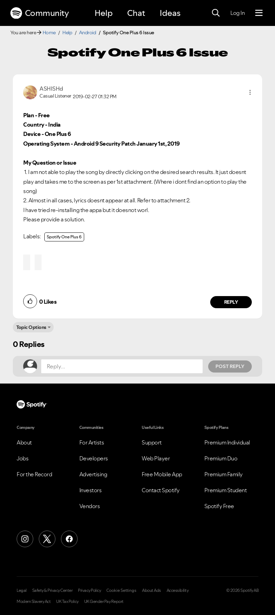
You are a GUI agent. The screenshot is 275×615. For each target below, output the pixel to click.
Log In (237, 13)
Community (39, 13)
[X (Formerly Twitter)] (47, 539)
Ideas (170, 13)
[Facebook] (69, 539)
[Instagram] (25, 539)
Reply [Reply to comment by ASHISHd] (231, 302)
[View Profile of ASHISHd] (51, 88)
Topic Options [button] (31, 327)
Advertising (93, 474)
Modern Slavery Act (34, 601)
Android (87, 32)
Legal (22, 590)
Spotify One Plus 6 (64, 237)
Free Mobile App (162, 474)
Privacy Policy (89, 590)
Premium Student (225, 490)
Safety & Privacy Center (52, 590)
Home (49, 32)
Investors (90, 490)
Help (104, 13)
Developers (93, 458)
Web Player (156, 458)
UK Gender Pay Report (104, 601)
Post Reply (230, 366)
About (24, 442)
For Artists (91, 442)
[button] (250, 92)
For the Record (34, 474)
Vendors (89, 506)
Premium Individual (227, 442)
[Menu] (259, 13)
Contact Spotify (161, 490)
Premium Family (223, 474)
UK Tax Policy (67, 601)
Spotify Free (219, 506)
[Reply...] (122, 366)
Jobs (22, 458)
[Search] (216, 13)
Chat (136, 13)
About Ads (151, 590)
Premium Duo (221, 458)
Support (152, 442)
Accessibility (178, 590)
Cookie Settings (121, 590)
